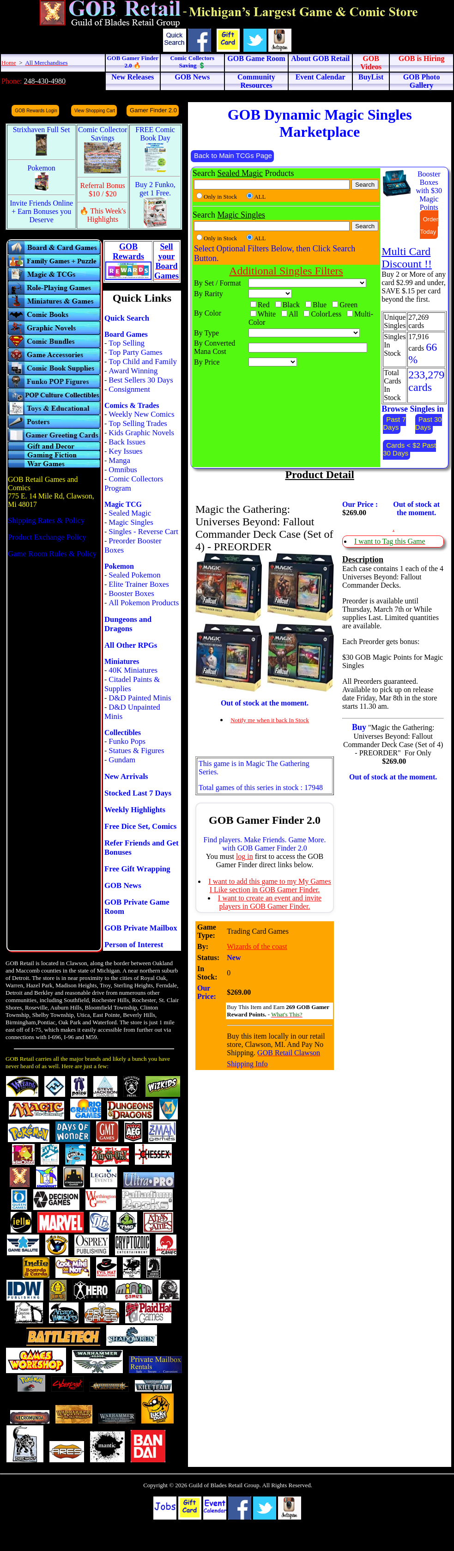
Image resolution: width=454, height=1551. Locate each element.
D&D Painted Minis (140, 697)
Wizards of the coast (257, 946)
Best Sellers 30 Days (141, 380)
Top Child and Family (143, 361)
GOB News (122, 885)
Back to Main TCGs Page (233, 155)
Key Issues (125, 451)
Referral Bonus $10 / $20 (102, 190)
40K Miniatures (133, 670)
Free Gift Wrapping (137, 868)
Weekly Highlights (134, 809)
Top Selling (127, 343)
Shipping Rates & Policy (46, 520)
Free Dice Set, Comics (140, 826)
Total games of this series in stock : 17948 (261, 787)
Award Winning (133, 370)
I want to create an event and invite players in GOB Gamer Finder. (269, 902)
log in (244, 856)
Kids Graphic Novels (141, 432)
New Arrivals (126, 776)
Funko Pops (127, 741)
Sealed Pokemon (134, 575)
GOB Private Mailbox (140, 928)
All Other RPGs (130, 645)
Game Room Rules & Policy (52, 553)
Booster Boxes (131, 593)
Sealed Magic (130, 513)
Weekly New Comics (141, 414)
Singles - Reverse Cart (143, 531)
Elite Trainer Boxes (139, 584)
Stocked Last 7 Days (137, 793)
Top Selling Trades (138, 423)
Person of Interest (133, 944)
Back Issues (127, 442)
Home (8, 62)
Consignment (129, 389)
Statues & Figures (136, 750)
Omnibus (123, 469)
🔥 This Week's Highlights (102, 215)
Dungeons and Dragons (127, 624)
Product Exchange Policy (47, 537)
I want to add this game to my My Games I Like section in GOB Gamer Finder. (269, 885)
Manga (119, 460)
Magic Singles (131, 522)
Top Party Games (135, 352)
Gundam (122, 759)
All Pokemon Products (144, 602)
